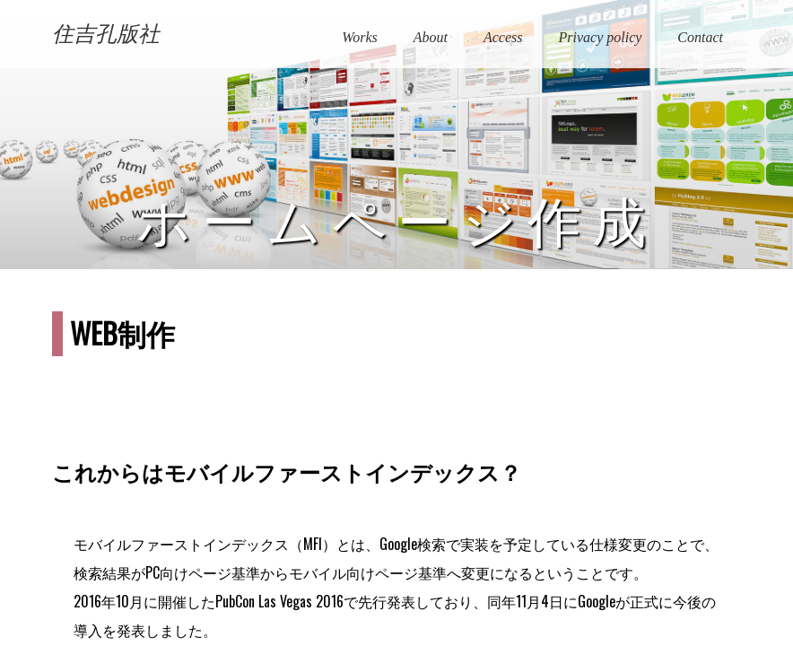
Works (359, 37)
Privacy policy (599, 37)
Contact (700, 37)
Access (503, 37)
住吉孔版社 (106, 34)
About (431, 37)
